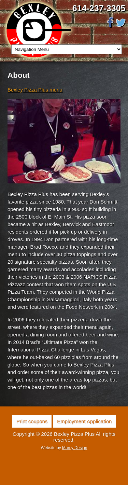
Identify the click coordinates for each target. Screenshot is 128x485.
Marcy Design (74, 447)
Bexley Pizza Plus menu (35, 90)
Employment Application (84, 421)
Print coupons (32, 421)
